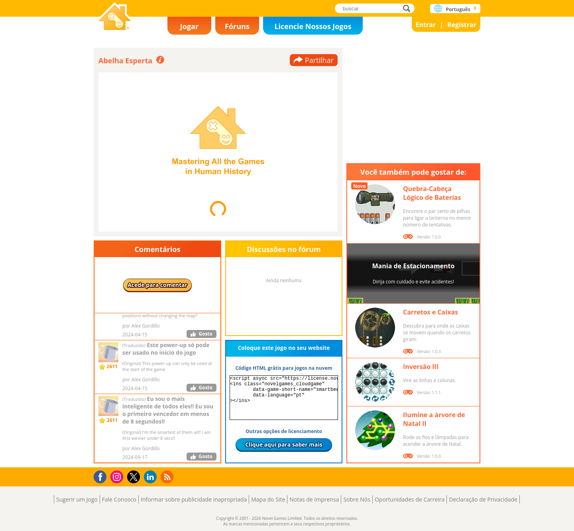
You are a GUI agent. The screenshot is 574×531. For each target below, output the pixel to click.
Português (458, 9)
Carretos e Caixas (430, 312)
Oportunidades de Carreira (409, 499)
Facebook (102, 475)
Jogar (189, 26)
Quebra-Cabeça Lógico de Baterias (432, 193)
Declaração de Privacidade (483, 499)
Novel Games (115, 17)
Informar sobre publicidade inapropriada (194, 499)
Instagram (118, 476)
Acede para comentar (157, 285)
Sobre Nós (356, 499)
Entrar (426, 24)
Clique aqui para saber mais (283, 444)
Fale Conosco (119, 499)
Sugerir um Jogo (77, 499)
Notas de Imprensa (314, 499)
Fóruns (237, 26)
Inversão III (420, 366)
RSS (168, 476)
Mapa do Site (268, 499)
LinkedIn (152, 477)
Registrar (461, 24)
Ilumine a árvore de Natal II (434, 419)
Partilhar (319, 60)
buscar (409, 8)
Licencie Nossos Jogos (312, 26)
